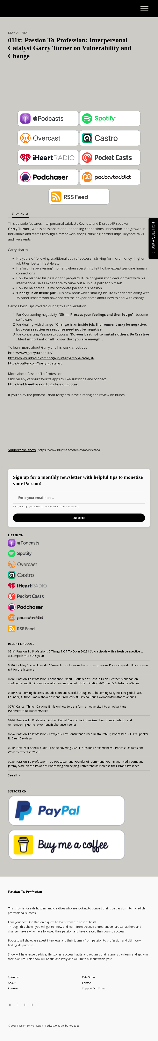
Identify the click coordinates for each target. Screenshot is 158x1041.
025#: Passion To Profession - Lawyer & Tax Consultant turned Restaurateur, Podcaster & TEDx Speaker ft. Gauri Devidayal (78, 736)
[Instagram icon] (32, 1004)
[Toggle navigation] (144, 9)
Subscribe (79, 518)
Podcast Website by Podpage (62, 1025)
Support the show (22, 450)
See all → (14, 775)
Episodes (14, 977)
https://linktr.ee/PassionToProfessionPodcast (43, 384)
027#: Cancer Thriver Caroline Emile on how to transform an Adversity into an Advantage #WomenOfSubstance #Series (67, 708)
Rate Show (88, 977)
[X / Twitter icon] (10, 1004)
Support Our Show (93, 988)
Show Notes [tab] (20, 213)
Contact (86, 983)
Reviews (13, 988)
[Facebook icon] (17, 1004)
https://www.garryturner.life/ (30, 352)
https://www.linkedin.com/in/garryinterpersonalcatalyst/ (51, 358)
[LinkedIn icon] (25, 1004)
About (11, 983)
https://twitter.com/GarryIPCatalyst (35, 363)
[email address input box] (79, 498)
